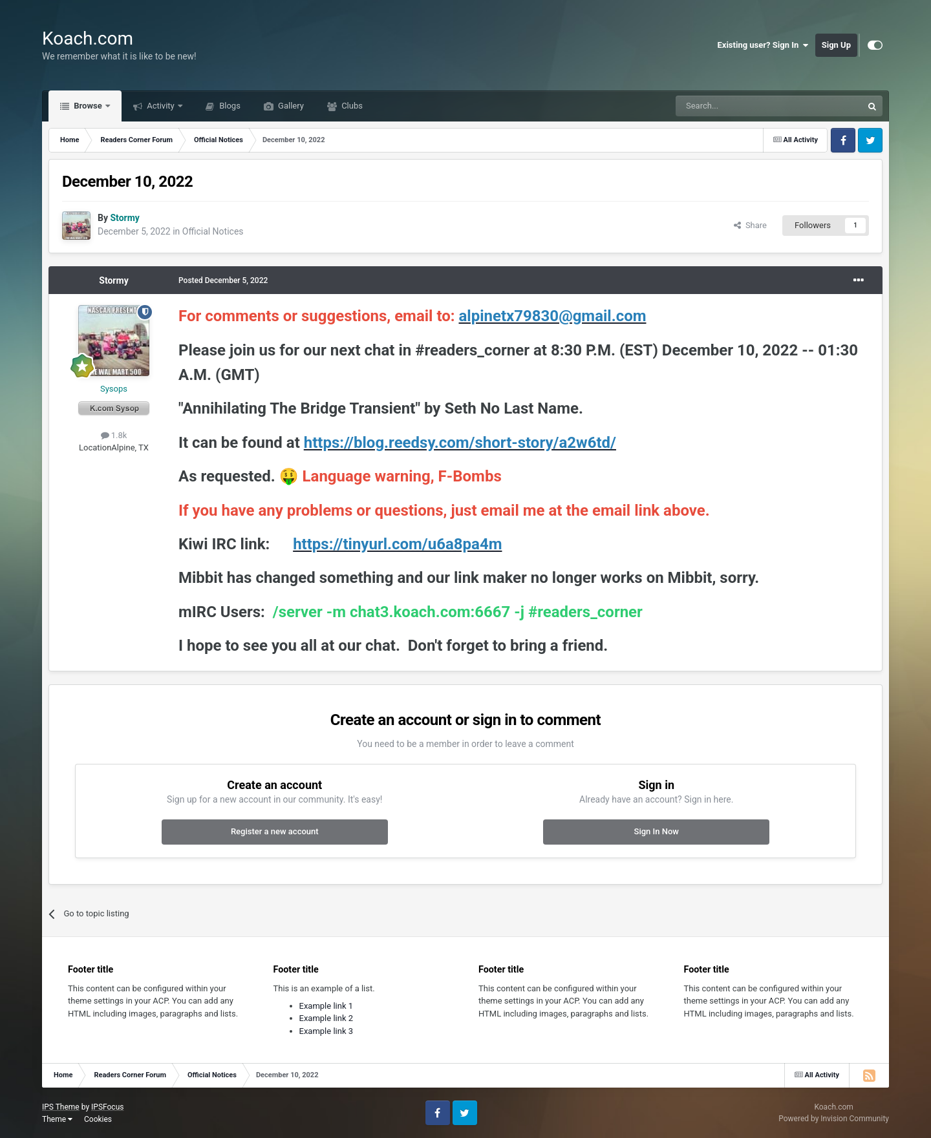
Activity (161, 106)
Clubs (351, 106)
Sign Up (836, 45)
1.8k (114, 435)
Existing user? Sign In (763, 45)
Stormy (113, 280)
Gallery (290, 106)
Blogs (229, 106)
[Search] (738, 106)
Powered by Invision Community (833, 1118)
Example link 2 (326, 1018)
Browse (88, 106)
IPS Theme (61, 1107)
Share (750, 225)
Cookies (98, 1119)
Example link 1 (326, 1006)
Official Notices (213, 231)
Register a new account (275, 831)
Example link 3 (326, 1031)
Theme (57, 1119)
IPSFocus (107, 1107)
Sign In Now (656, 831)
